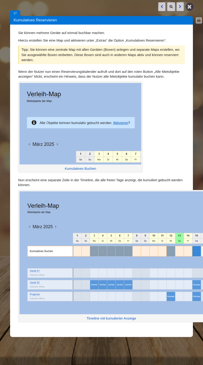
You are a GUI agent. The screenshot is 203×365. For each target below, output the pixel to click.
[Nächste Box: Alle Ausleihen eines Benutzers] (180, 6)
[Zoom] (171, 6)
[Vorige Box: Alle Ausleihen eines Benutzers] (161, 6)
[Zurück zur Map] (189, 6)
